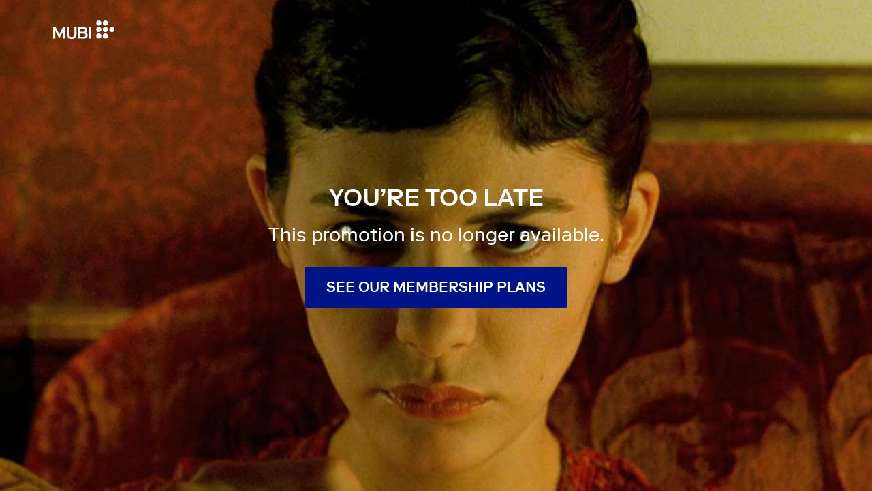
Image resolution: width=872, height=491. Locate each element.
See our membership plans (436, 287)
